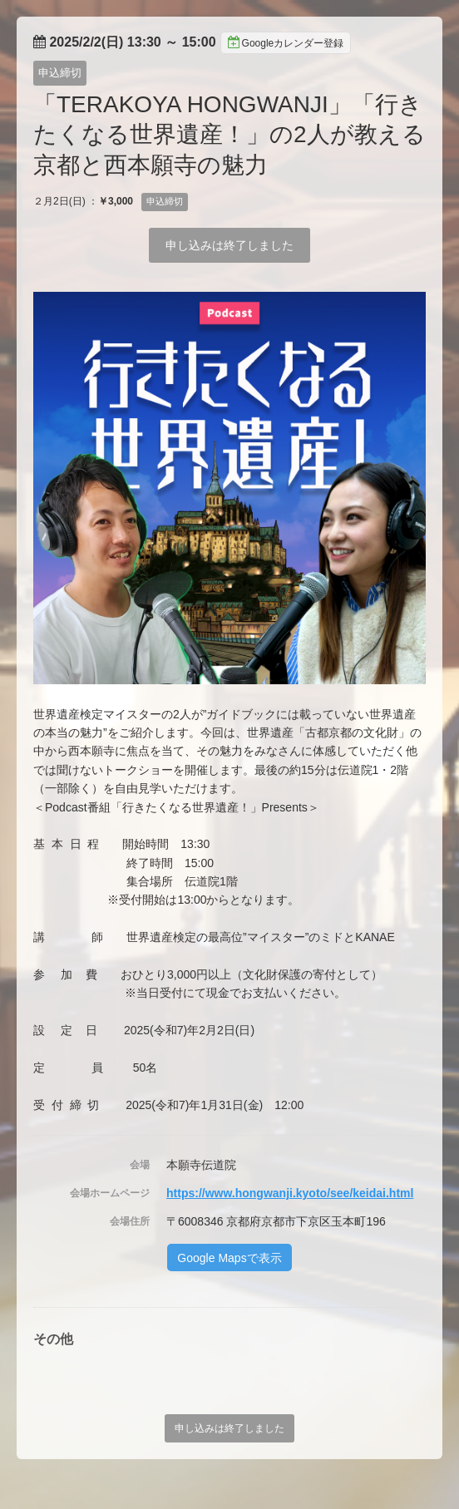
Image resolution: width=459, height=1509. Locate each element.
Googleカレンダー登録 (286, 42)
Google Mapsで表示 (229, 1258)
